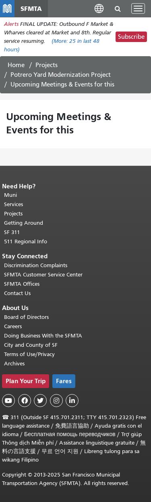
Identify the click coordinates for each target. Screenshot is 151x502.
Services (13, 204)
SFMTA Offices (21, 284)
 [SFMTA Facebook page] (24, 400)
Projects (46, 65)
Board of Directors (26, 317)
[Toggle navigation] (138, 8)
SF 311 (12, 232)
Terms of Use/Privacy (29, 354)
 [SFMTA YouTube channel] (8, 400)
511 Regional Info (25, 241)
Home (16, 65)
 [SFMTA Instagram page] (56, 400)
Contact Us (17, 293)
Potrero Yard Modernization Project (60, 74)
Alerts (11, 24)
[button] (99, 8)
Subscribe (131, 36)
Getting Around (23, 222)
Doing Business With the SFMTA (43, 335)
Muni (10, 195)
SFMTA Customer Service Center (43, 274)
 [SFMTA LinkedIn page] (72, 400)
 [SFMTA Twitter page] (40, 400)
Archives (14, 363)
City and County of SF (31, 345)
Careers (13, 326)
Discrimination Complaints (35, 265)
